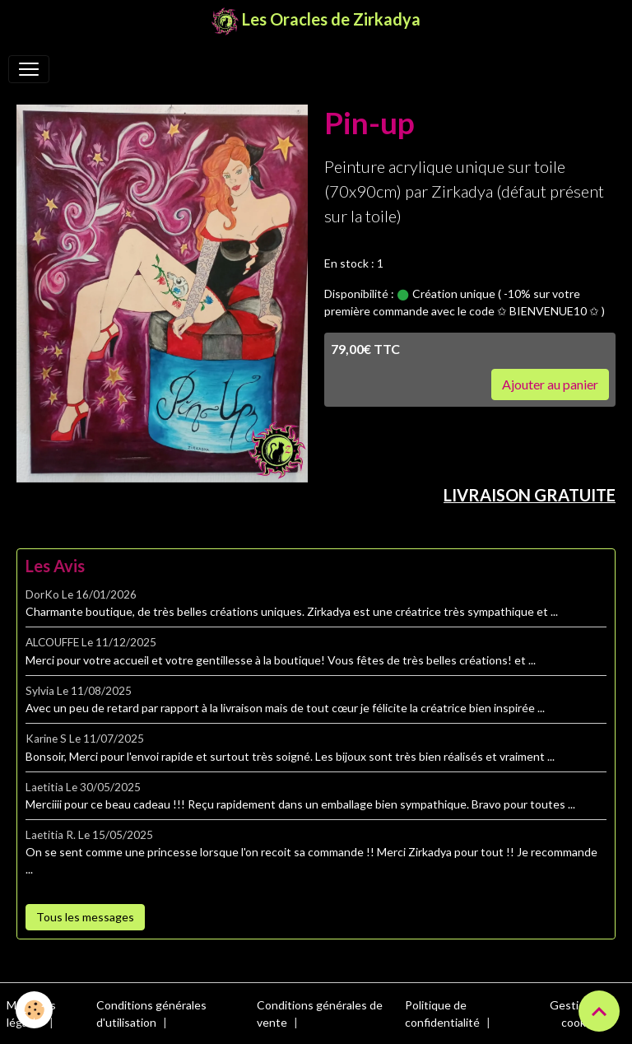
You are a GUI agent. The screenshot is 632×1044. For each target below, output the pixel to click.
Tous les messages (85, 917)
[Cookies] (34, 1009)
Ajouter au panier (550, 384)
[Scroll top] (599, 1011)
